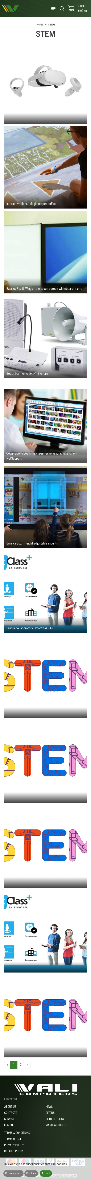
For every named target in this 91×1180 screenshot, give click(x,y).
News (49, 1106)
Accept (46, 1173)
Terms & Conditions (17, 1133)
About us (10, 1106)
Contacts (10, 1112)
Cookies (31, 1173)
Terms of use (13, 1139)
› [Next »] (27, 1065)
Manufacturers (56, 1125)
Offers (50, 1112)
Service (9, 1119)
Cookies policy (14, 1151)
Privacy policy (14, 1145)
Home (40, 24)
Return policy (55, 1119)
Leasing (9, 1125)
